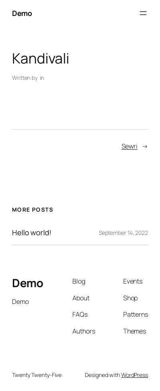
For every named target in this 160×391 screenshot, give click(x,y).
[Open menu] (143, 13)
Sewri (130, 146)
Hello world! (32, 232)
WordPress (134, 375)
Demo (22, 13)
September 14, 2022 (123, 232)
